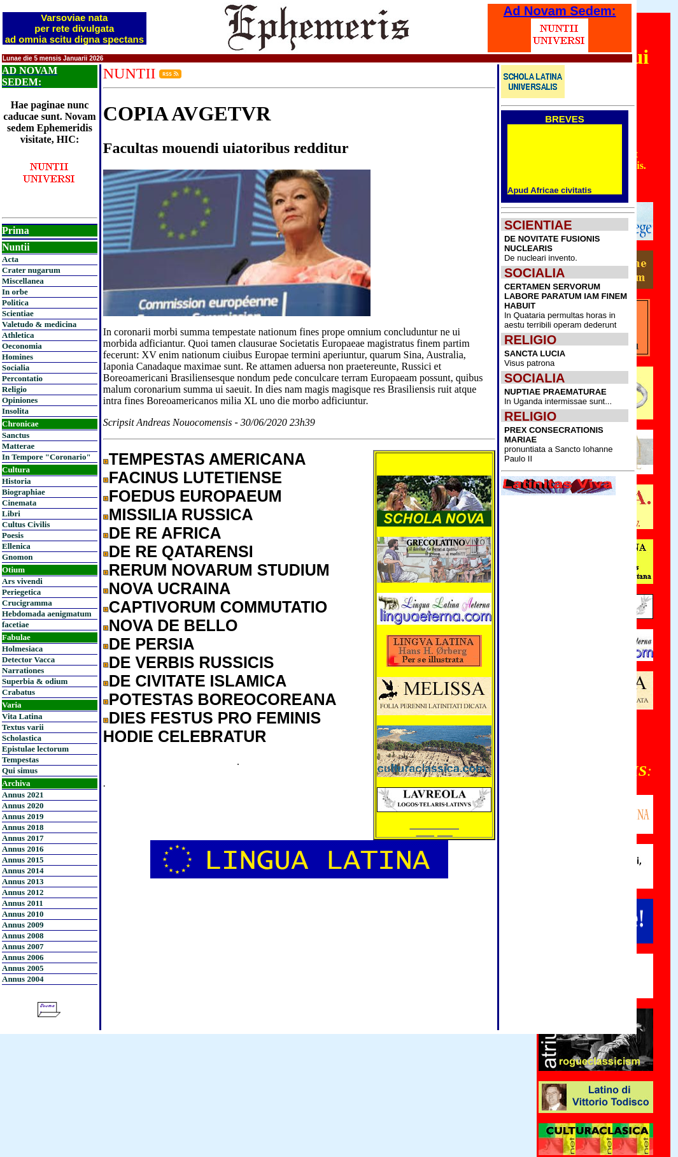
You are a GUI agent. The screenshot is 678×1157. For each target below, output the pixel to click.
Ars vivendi (22, 581)
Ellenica (16, 546)
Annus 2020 (22, 805)
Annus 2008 (22, 935)
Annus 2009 (22, 924)
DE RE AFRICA (165, 533)
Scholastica (21, 738)
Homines (17, 356)
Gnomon (17, 557)
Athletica (18, 335)
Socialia (15, 367)
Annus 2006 (22, 957)
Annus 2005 (22, 968)
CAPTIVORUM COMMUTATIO (218, 607)
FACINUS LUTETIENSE (195, 477)
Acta (10, 259)
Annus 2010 (22, 914)
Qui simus (20, 770)
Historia (16, 481)
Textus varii (23, 727)
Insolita (15, 411)
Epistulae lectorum (35, 748)
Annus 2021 (22, 794)
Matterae (18, 446)
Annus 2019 (22, 816)
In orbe (15, 291)
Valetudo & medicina (39, 324)
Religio (14, 389)
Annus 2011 (22, 903)
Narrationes (23, 670)
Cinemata (19, 502)
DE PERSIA (152, 644)
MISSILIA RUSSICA (181, 514)
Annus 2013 (22, 881)
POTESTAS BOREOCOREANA (223, 699)
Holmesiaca (22, 648)
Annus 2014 (22, 870)
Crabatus (18, 692)
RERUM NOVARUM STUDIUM (219, 570)
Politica (15, 302)
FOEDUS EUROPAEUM (195, 496)
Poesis (13, 535)
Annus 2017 (22, 838)
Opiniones (20, 400)
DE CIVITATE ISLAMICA (198, 681)
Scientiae (18, 313)
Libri (11, 513)
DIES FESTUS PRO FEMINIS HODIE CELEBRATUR (212, 727)
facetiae (15, 624)
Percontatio (22, 378)
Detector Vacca (28, 659)
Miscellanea (23, 281)
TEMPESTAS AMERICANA (207, 459)
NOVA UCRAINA (170, 588)
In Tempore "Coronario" (46, 457)
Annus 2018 (22, 827)
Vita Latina (22, 716)
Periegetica (21, 592)
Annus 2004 (22, 979)
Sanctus (15, 435)
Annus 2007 (22, 946)
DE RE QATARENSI (181, 551)
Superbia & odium (34, 681)
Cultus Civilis (26, 524)
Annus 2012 (22, 892)
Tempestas (20, 759)
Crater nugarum (31, 270)
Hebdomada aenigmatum (46, 613)
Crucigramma (27, 603)
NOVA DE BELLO (173, 625)
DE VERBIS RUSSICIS (191, 662)
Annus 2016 (22, 849)
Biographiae (23, 492)
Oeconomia (22, 346)
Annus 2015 (22, 859)
